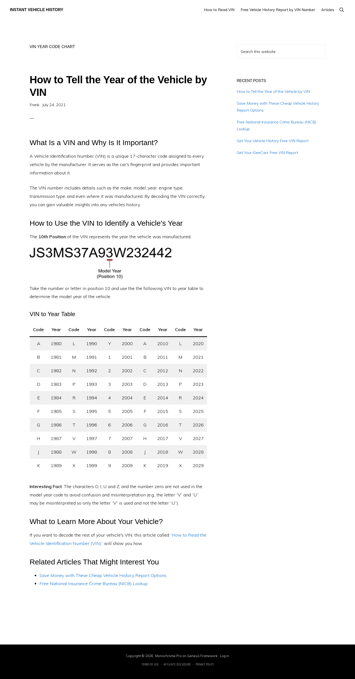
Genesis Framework (202, 656)
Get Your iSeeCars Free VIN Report (267, 152)
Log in (224, 656)
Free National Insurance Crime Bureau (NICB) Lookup (93, 583)
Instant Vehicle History (36, 10)
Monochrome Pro (168, 656)
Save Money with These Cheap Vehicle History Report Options (102, 575)
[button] (341, 10)
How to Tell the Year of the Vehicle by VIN (273, 91)
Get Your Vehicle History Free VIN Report (273, 140)
